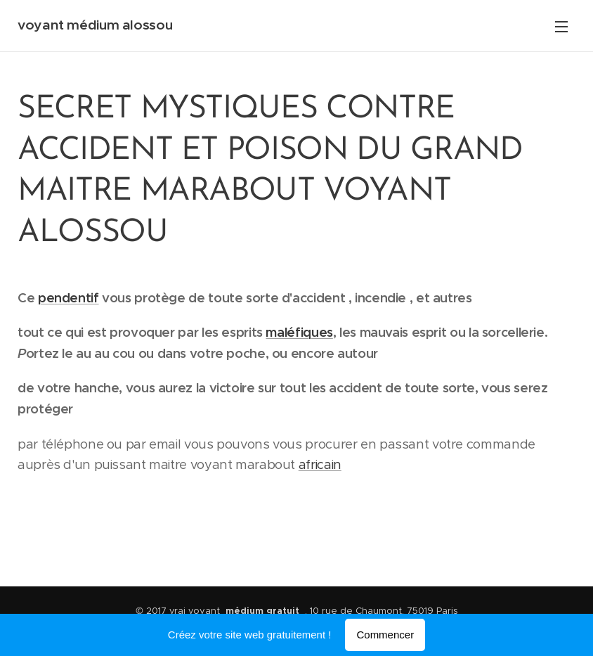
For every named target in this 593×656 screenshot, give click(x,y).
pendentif (68, 298)
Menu (561, 26)
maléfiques (299, 332)
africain (320, 464)
